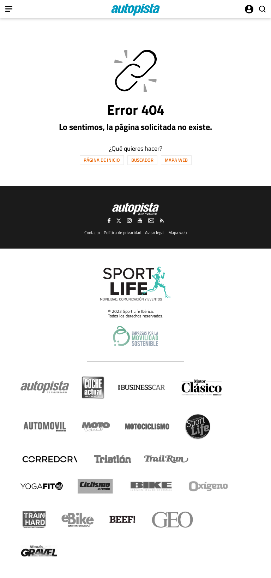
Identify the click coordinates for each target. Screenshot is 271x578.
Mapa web (176, 159)
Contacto (92, 232)
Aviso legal (154, 232)
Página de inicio (102, 159)
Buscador (142, 159)
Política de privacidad (122, 232)
